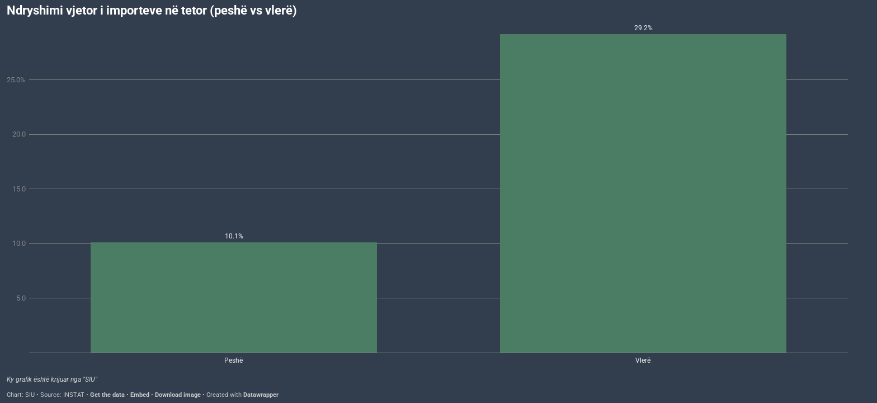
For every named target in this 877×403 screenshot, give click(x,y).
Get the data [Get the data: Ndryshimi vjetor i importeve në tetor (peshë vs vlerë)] (107, 395)
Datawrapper (261, 395)
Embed (139, 395)
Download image (178, 395)
